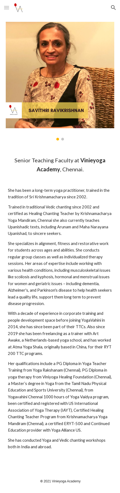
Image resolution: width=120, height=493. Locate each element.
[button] (6, 7)
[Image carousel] (60, 81)
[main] (60, 308)
